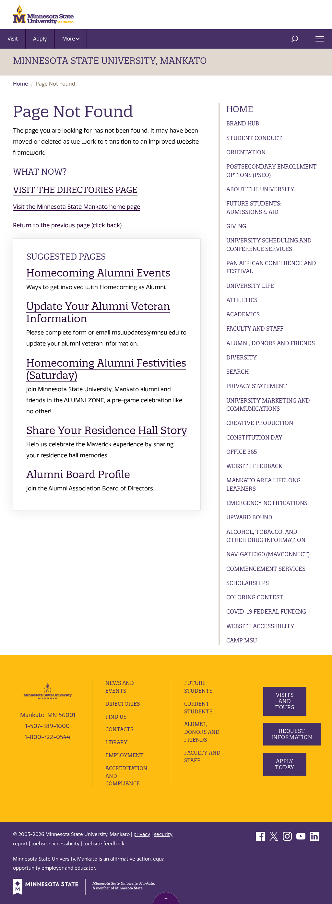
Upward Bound (249, 517)
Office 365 (241, 451)
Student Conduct (254, 138)
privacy (142, 834)
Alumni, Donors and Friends (270, 343)
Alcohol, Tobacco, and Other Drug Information (265, 536)
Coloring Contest (254, 597)
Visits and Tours (284, 701)
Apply (40, 39)
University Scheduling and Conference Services (269, 244)
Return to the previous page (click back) (67, 225)
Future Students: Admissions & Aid (253, 207)
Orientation (246, 152)
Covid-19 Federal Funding (266, 611)
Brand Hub (242, 123)
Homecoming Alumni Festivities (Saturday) (106, 369)
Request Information (292, 734)
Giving (236, 226)
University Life (250, 285)
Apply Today (284, 764)
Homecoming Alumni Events (98, 272)
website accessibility (55, 844)
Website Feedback (254, 466)
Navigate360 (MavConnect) (268, 554)
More (71, 39)
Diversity (241, 357)
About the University (260, 189)
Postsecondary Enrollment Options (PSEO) (271, 170)
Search (237, 371)
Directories (122, 703)
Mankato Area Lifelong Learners (263, 484)
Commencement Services (265, 568)
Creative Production (259, 422)
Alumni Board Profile (78, 474)
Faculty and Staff (254, 328)
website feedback (103, 844)
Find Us (115, 716)
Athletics (241, 300)
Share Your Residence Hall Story (106, 430)
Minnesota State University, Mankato (110, 60)
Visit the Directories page (75, 189)
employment (124, 755)
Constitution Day (254, 437)
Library (116, 742)
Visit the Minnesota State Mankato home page (76, 206)
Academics (243, 314)
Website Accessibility (260, 626)
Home (20, 84)
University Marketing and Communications (268, 404)
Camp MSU (241, 640)
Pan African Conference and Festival (271, 267)
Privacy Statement (256, 385)
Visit (12, 39)
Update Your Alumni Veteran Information (98, 312)
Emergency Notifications (266, 502)
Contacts (119, 729)
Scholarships (247, 583)
